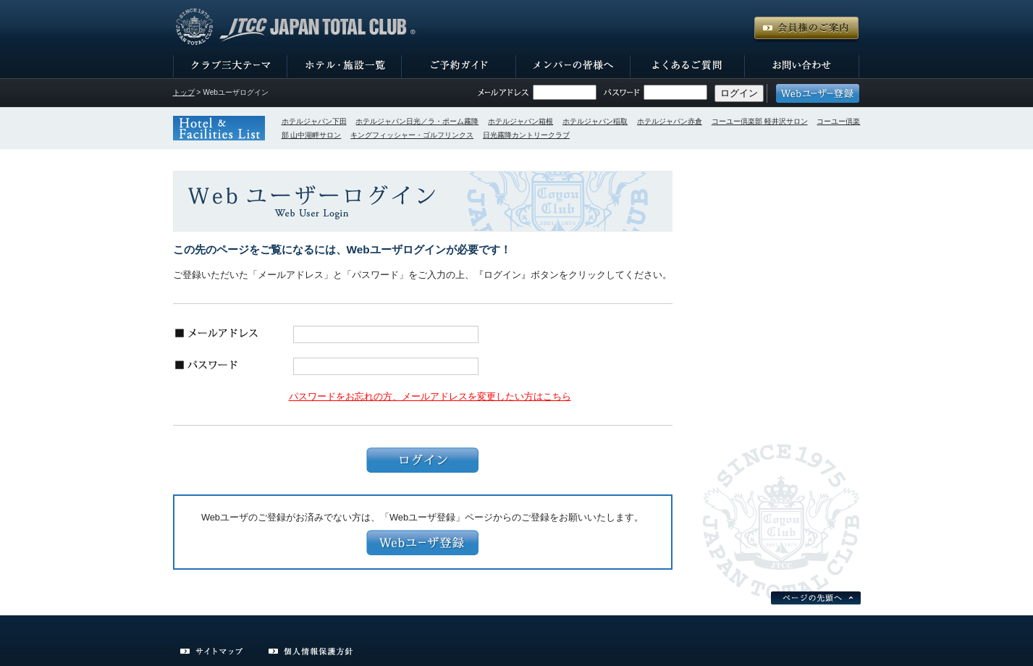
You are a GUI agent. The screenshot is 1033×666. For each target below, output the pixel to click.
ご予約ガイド (459, 66)
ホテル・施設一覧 (344, 66)
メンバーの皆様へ (573, 66)
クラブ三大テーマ (230, 66)
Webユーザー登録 (817, 93)
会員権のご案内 (806, 29)
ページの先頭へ (816, 597)
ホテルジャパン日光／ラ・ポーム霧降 (416, 121)
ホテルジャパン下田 (314, 121)
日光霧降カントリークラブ (526, 135)
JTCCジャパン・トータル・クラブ (296, 27)
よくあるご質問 (688, 66)
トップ (184, 92)
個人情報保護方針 (311, 651)
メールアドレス (503, 92)
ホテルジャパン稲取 (595, 121)
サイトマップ (211, 651)
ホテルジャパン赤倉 (669, 121)
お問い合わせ (802, 66)
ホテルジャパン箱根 (520, 121)
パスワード (622, 92)
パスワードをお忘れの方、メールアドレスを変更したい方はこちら (430, 396)
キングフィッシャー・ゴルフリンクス (411, 135)
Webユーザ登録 (422, 542)
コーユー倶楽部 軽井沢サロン (760, 121)
